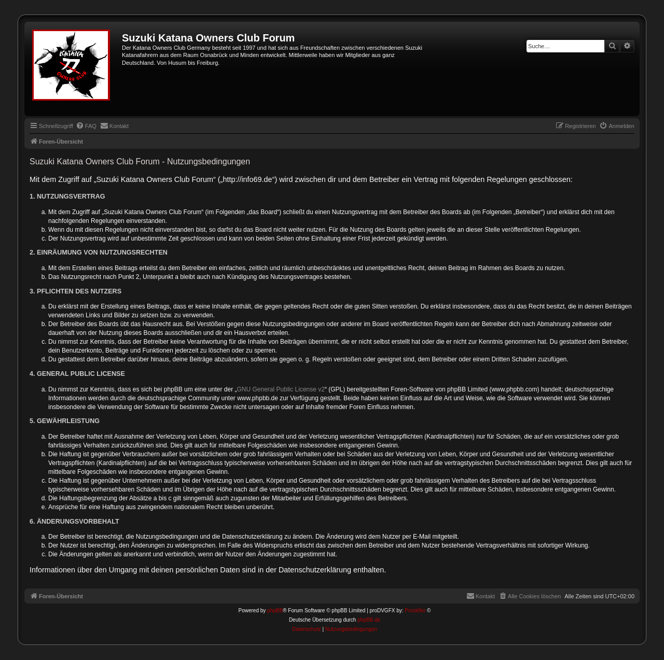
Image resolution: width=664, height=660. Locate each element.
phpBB (275, 610)
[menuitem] (86, 126)
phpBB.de (368, 620)
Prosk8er (415, 610)
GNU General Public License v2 (281, 389)
